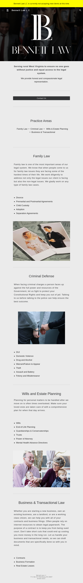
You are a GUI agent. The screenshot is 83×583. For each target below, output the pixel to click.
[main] (41, 74)
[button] (2, 10)
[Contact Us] (41, 98)
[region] (41, 3)
